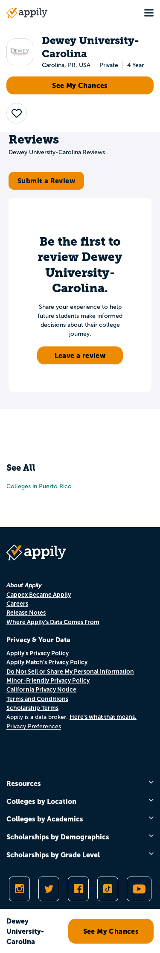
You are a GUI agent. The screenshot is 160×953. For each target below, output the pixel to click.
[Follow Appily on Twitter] (48, 889)
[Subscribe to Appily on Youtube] (139, 889)
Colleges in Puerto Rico (39, 486)
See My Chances (80, 85)
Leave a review (80, 355)
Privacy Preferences (33, 726)
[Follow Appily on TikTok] (107, 889)
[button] (17, 113)
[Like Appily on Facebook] (78, 889)
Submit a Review (46, 181)
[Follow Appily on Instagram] (19, 889)
